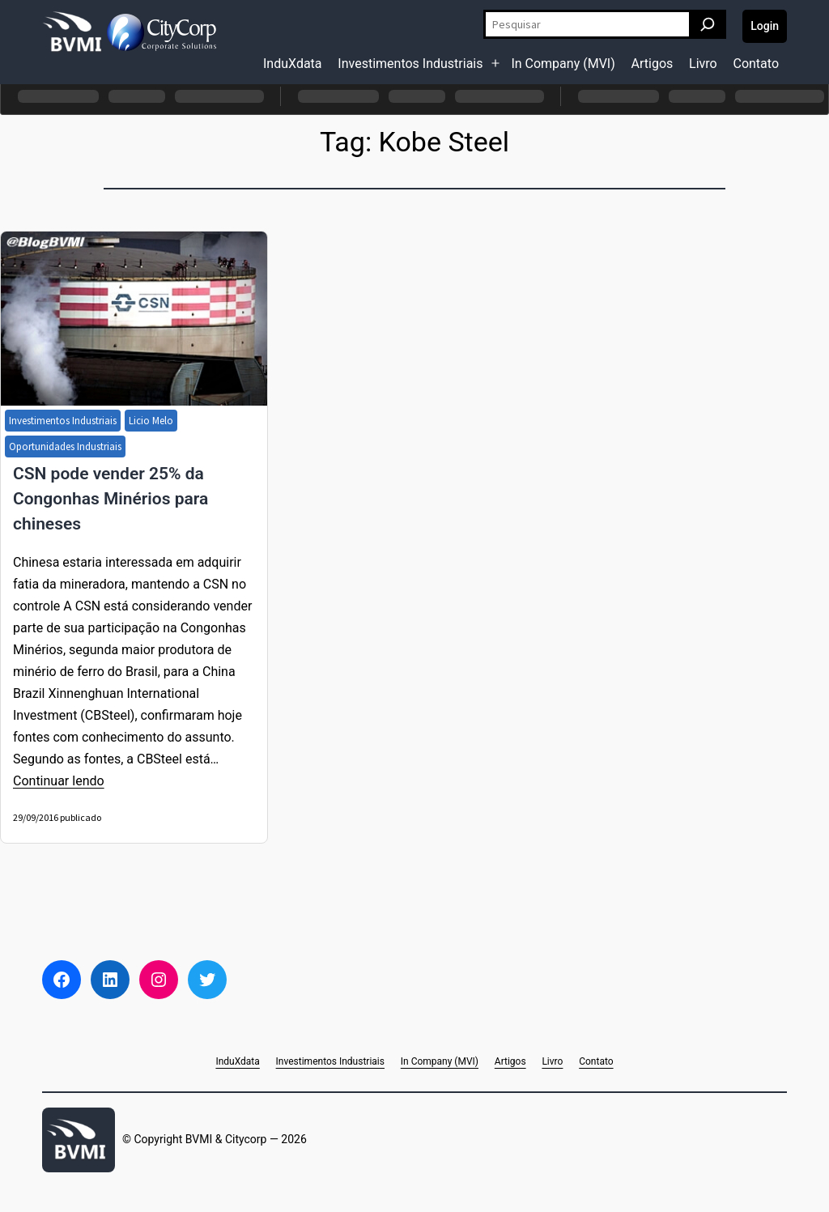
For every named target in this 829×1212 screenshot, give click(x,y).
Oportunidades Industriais (65, 446)
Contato (756, 63)
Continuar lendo (58, 781)
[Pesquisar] (707, 24)
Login (764, 25)
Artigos (652, 63)
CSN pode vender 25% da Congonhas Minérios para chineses (110, 499)
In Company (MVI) (562, 63)
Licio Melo (151, 420)
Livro (703, 63)
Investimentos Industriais (410, 63)
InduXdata (292, 63)
